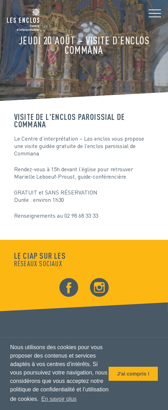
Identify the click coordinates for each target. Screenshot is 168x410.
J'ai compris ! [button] (133, 374)
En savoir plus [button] (59, 399)
